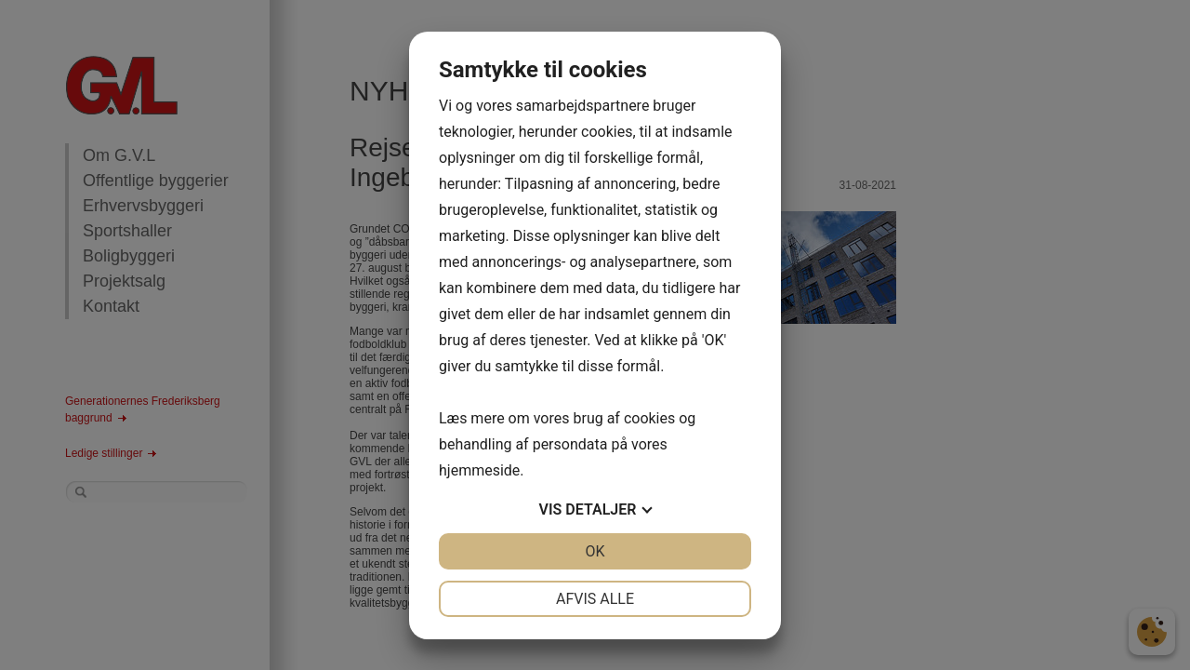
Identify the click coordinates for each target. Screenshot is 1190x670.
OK (594, 551)
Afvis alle (595, 599)
